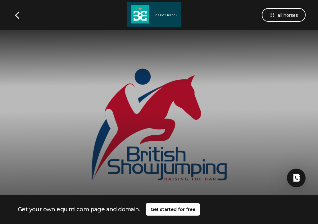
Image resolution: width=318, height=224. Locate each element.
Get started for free (173, 209)
